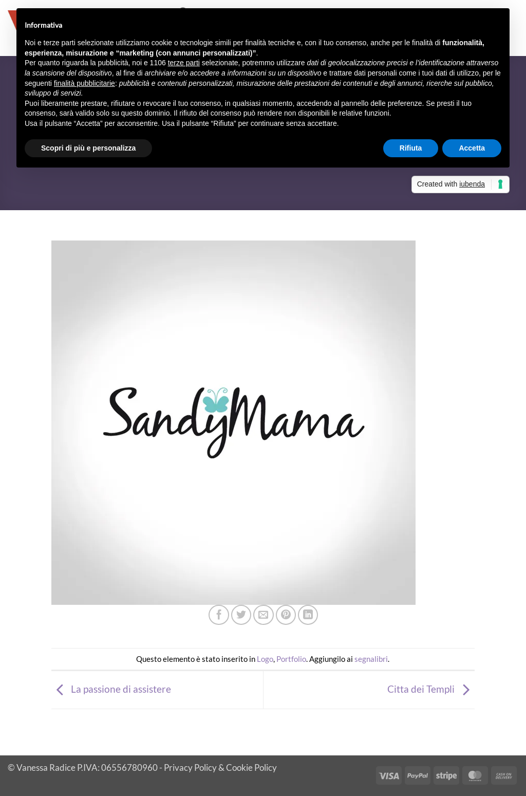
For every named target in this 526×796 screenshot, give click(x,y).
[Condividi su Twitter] (241, 615)
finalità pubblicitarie (84, 83)
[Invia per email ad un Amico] (263, 615)
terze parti (184, 63)
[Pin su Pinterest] (286, 615)
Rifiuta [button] (411, 148)
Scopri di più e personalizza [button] (88, 148)
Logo (265, 658)
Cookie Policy (251, 767)
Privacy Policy (190, 767)
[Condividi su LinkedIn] (308, 615)
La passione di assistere (111, 689)
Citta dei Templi (431, 689)
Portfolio (291, 658)
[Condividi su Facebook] (219, 615)
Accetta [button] (472, 148)
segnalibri (371, 658)
